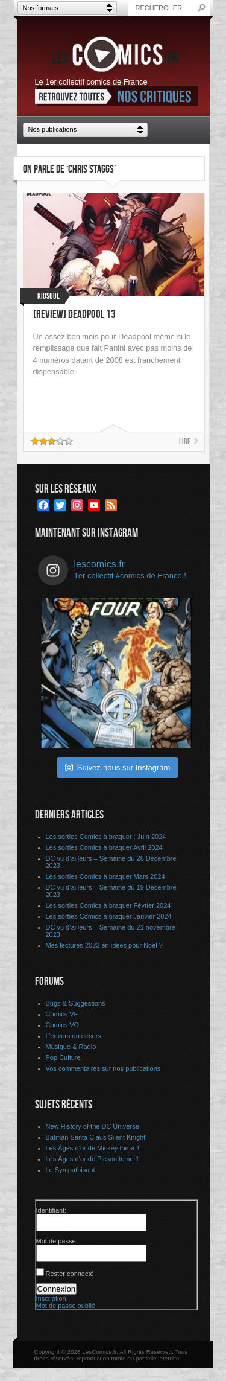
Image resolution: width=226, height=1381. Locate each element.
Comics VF (62, 1014)
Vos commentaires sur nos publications (103, 1068)
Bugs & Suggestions (75, 1003)
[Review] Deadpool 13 (74, 315)
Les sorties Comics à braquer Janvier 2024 (109, 916)
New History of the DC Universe (92, 1126)
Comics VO (63, 1025)
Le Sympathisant (70, 1169)
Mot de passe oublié (65, 1305)
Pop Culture (63, 1057)
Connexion (56, 1288)
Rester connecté (70, 1273)
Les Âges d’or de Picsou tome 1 (92, 1159)
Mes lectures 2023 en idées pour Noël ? (104, 945)
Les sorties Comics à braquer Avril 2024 (104, 847)
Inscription (51, 1298)
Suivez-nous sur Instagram (118, 767)
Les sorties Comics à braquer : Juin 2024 (106, 836)
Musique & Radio (71, 1046)
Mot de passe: (57, 1241)
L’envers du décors (73, 1035)
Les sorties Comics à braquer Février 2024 (108, 905)
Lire (184, 441)
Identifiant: (51, 1210)
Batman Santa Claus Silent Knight (96, 1137)
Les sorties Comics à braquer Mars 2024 (105, 876)
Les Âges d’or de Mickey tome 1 (93, 1148)
